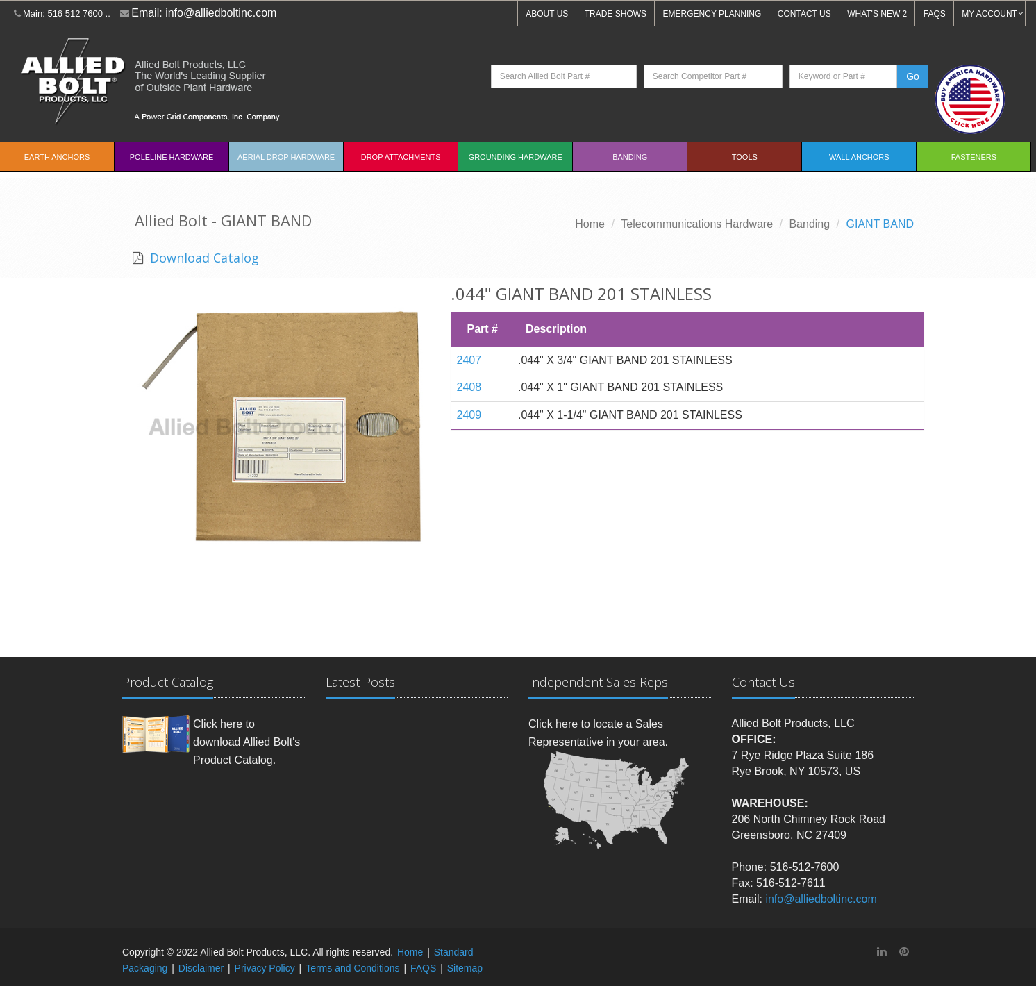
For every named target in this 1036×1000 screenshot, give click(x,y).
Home (590, 224)
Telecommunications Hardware (697, 224)
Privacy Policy (265, 968)
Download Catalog (203, 257)
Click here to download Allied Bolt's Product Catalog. (246, 741)
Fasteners (973, 157)
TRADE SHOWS (615, 14)
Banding (629, 157)
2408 (469, 387)
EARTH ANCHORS (57, 157)
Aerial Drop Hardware (286, 157)
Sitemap (465, 968)
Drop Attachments (401, 157)
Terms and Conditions (352, 968)
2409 (469, 415)
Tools (745, 157)
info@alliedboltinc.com (220, 13)
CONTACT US (804, 14)
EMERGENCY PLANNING (712, 14)
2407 (469, 360)
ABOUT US (547, 14)
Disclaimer (201, 968)
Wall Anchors (859, 157)
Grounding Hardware (515, 157)
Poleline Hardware (172, 157)
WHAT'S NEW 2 (877, 14)
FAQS (935, 14)
